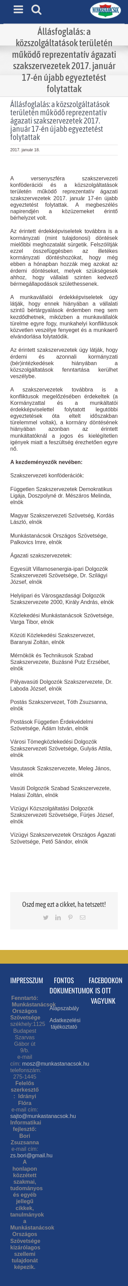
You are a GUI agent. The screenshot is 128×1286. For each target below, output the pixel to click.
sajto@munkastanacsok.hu (43, 1116)
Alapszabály (64, 1008)
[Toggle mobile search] (36, 9)
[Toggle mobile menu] (19, 9)
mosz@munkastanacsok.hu (55, 1064)
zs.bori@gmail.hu (31, 1155)
